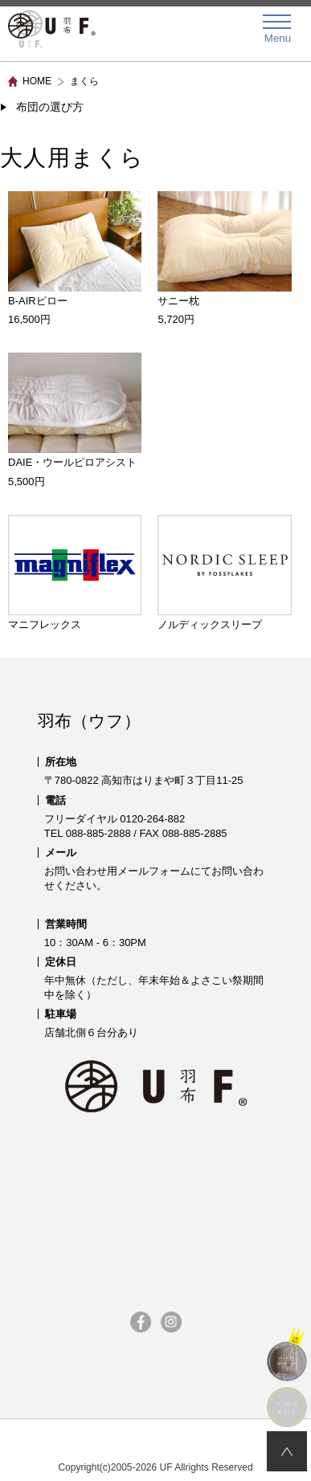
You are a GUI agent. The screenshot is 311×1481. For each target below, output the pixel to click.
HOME (37, 81)
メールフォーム (153, 871)
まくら (84, 81)
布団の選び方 (50, 106)
